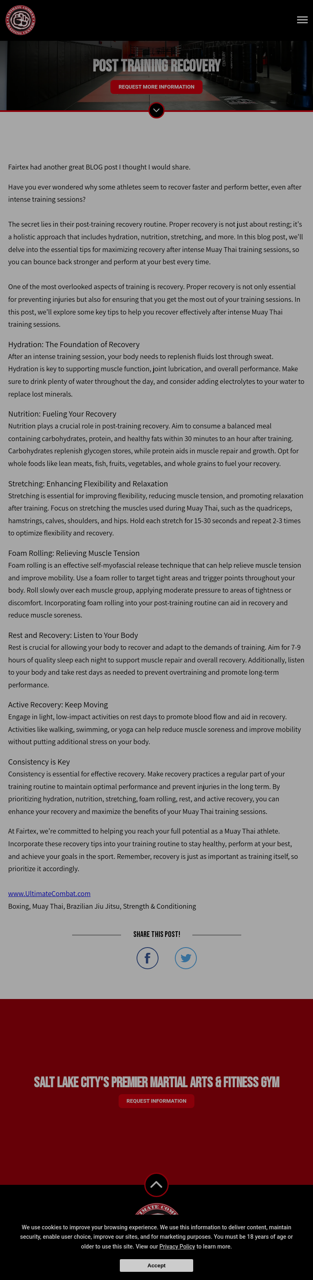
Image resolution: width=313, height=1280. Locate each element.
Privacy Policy (177, 1246)
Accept (156, 1265)
